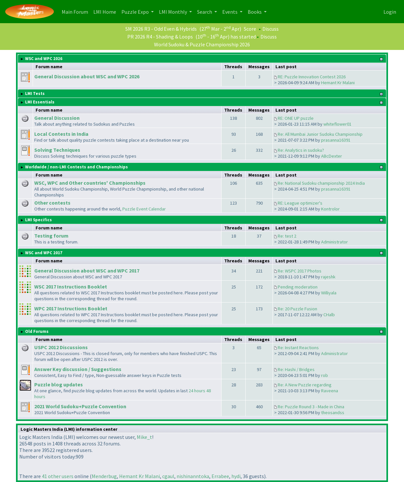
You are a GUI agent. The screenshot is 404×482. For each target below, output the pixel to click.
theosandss (332, 412)
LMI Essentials (39, 102)
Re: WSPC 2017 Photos (299, 271)
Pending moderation (298, 287)
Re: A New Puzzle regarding (305, 385)
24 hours (197, 391)
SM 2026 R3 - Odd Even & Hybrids (161, 28)
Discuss (270, 28)
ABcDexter (331, 156)
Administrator (334, 242)
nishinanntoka (193, 476)
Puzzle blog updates (58, 384)
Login (389, 11)
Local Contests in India (61, 134)
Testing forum (51, 235)
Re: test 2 (287, 236)
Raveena (329, 391)
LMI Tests (35, 93)
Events (230, 11)
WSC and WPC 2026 (43, 58)
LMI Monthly (173, 11)
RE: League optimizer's (300, 203)
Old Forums (37, 331)
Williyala (328, 293)
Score (250, 28)
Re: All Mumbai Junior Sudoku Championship (320, 134)
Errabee (220, 476)
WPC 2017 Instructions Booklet (70, 308)
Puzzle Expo (135, 11)
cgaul (168, 476)
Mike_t (144, 437)
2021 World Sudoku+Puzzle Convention (80, 406)
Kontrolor (330, 209)
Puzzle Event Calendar (144, 209)
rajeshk (328, 277)
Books (255, 11)
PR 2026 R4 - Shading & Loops (160, 36)
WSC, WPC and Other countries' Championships (90, 182)
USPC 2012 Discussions (61, 347)
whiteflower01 (337, 124)
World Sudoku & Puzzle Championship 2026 (202, 44)
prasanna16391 (335, 140)
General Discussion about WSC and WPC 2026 (86, 76)
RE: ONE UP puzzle (296, 118)
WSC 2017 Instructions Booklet (70, 286)
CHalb (329, 315)
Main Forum (76, 11)
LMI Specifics (38, 220)
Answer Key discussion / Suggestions (77, 369)
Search (205, 11)
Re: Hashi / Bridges (296, 369)
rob (324, 375)
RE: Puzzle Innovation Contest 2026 (312, 77)
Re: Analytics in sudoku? (301, 150)
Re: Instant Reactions (298, 347)
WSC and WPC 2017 (43, 253)
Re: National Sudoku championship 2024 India (321, 183)
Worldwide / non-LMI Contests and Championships (76, 167)
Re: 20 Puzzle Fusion (297, 309)
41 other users (57, 476)
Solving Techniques (57, 150)
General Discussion (57, 118)
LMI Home (106, 11)
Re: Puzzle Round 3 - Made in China (311, 407)
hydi (236, 476)
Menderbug (104, 476)
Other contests (52, 202)
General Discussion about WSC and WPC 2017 (86, 270)
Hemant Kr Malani (338, 83)
